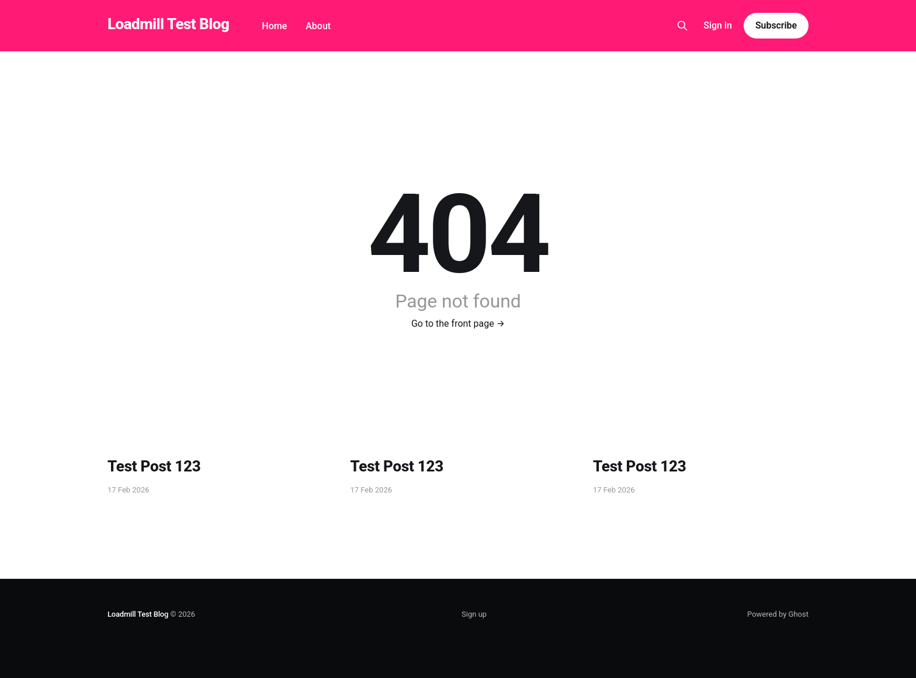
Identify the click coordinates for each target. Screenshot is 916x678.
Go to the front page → (458, 323)
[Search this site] (682, 25)
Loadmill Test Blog (168, 24)
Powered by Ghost (778, 614)
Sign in (717, 25)
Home (274, 26)
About (318, 26)
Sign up (474, 614)
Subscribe (776, 25)
